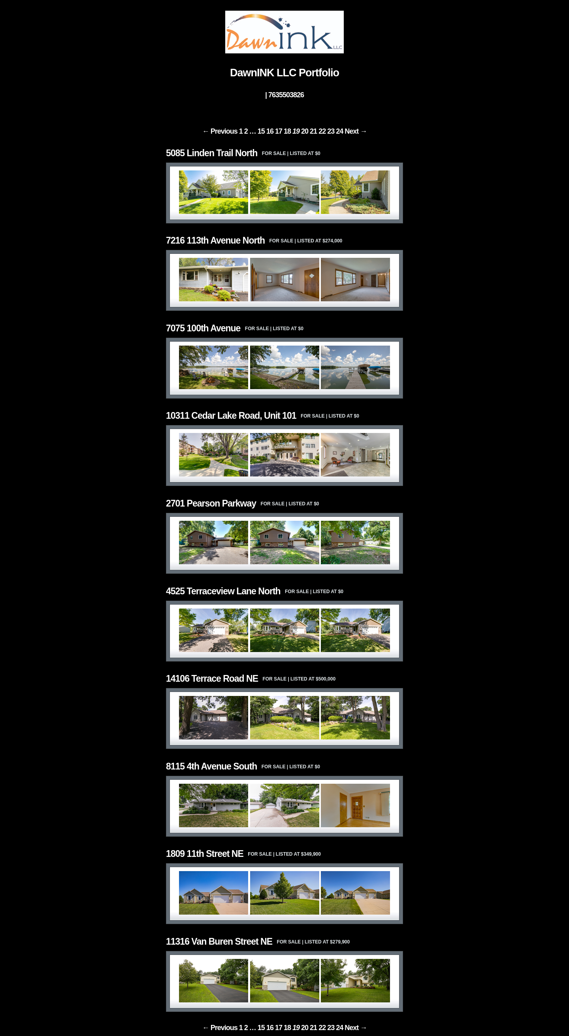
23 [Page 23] (330, 131)
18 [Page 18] (287, 131)
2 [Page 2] (246, 131)
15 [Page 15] (261, 131)
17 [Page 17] (278, 131)
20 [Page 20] (304, 131)
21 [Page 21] (313, 131)
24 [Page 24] (339, 131)
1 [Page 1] (241, 131)
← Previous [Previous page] (219, 131)
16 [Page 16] (269, 131)
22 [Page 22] (322, 131)
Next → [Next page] (356, 131)
